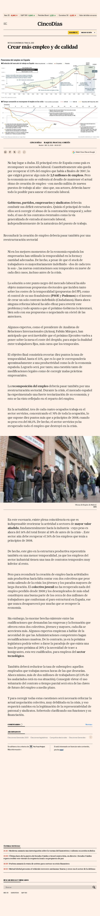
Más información (15, 750)
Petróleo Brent (43, 15)
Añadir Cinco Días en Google (85, 152)
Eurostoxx (15, 893)
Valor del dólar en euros (88, 15)
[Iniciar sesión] (88, 32)
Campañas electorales (58, 737)
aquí (61, 750)
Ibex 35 (7, 15)
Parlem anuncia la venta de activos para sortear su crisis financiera (39, 864)
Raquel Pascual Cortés (57, 142)
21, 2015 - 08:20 (53, 145)
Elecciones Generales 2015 (18, 737)
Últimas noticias (12, 846)
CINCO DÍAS (36, 142)
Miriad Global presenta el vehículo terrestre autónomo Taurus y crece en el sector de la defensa (52, 869)
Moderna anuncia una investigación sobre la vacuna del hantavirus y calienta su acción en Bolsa (52, 851)
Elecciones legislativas (39, 737)
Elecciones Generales (77, 737)
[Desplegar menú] (5, 24)
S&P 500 (24, 15)
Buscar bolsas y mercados (16, 880)
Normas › (89, 725)
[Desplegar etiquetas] (90, 737)
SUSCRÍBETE (73, 32)
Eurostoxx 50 (63, 15)
